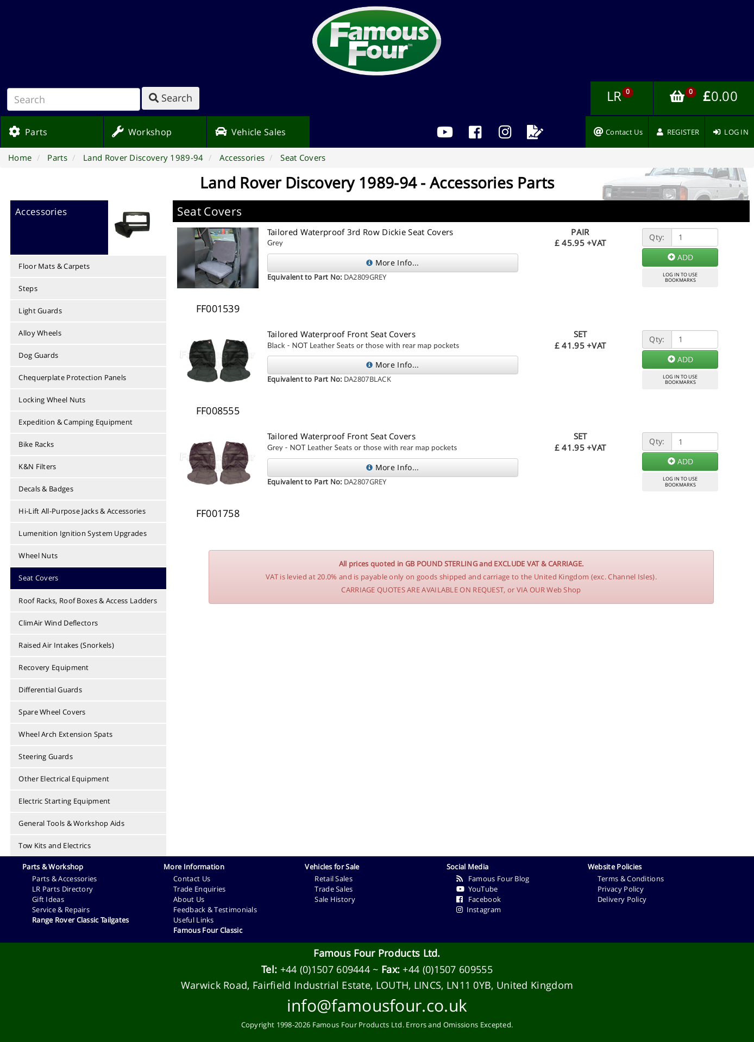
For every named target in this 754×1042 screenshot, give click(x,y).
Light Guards (40, 310)
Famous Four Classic (207, 930)
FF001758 (218, 513)
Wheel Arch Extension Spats (65, 734)
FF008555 (218, 410)
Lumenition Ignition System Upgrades (82, 533)
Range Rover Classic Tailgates (80, 920)
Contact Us (191, 878)
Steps (27, 288)
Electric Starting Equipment (64, 801)
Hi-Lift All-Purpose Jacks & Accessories (82, 511)
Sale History (335, 899)
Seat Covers (38, 578)
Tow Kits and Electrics (54, 845)
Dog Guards (38, 355)
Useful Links (193, 920)
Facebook (478, 899)
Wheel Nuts (38, 555)
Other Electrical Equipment (63, 779)
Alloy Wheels (39, 333)
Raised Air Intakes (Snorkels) (66, 645)
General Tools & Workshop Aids (71, 823)
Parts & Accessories (64, 878)
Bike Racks (36, 444)
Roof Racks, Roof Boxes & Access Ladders (87, 600)
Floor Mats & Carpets (54, 266)
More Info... (392, 262)
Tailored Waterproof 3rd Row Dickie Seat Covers (360, 231)
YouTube (477, 889)
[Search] (73, 99)
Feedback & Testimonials (215, 909)
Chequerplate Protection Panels (72, 377)
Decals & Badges (45, 489)
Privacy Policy (621, 889)
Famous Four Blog (493, 878)
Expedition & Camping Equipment (75, 422)
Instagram (478, 909)
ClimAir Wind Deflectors (58, 623)
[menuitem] (475, 132)
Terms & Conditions (631, 878)
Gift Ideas (48, 899)
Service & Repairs (61, 909)
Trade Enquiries (199, 889)
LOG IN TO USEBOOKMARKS (680, 277)
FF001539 (218, 308)
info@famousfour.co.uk (377, 1005)
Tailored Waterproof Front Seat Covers (341, 334)
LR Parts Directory (62, 889)
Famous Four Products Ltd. (377, 952)
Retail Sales (334, 878)
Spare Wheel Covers (51, 712)
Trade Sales (334, 889)
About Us (188, 899)
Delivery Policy (622, 899)
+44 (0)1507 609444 (325, 969)
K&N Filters (37, 466)
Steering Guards (45, 756)
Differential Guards (50, 689)
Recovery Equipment (53, 667)
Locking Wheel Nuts (51, 400)
